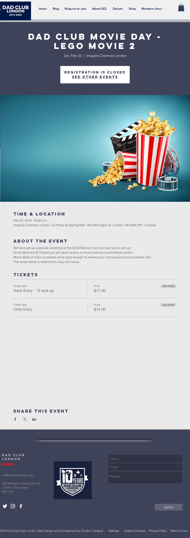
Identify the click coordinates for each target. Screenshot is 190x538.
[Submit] (168, 507)
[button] (99, 9)
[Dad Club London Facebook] (21, 506)
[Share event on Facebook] (15, 419)
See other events (95, 77)
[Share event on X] (25, 419)
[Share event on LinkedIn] (34, 419)
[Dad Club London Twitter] (5, 506)
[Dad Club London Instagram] (13, 506)
